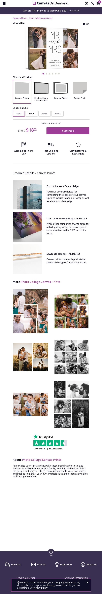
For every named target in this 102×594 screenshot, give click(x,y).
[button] (43, 73)
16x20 (31, 113)
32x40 (57, 113)
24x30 (44, 113)
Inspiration (66, 564)
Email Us (41, 564)
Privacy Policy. (40, 587)
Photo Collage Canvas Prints (40, 18)
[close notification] (88, 582)
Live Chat (16, 564)
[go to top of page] (51, 553)
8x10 (18, 113)
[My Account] (92, 3)
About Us (92, 564)
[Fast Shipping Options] (51, 149)
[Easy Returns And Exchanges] (78, 149)
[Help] (86, 3)
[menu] (4, 3)
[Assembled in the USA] (24, 149)
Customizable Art (20, 18)
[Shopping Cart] (98, 3)
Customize (68, 130)
